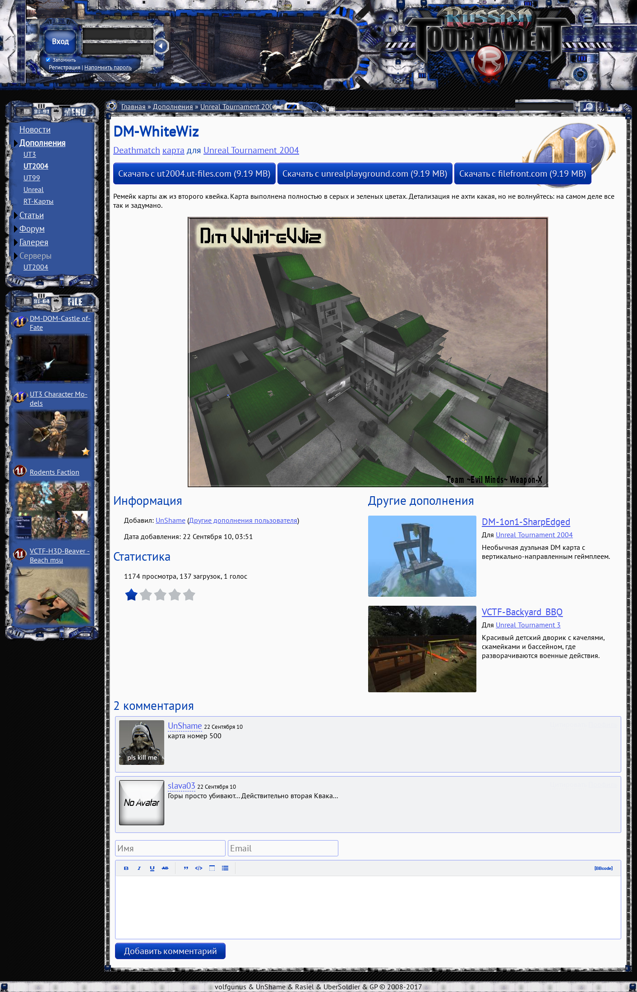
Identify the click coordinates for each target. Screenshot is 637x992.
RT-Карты (38, 201)
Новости (35, 129)
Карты (295, 106)
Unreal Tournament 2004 (238, 106)
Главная (133, 106)
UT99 (31, 177)
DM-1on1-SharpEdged (526, 522)
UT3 (29, 154)
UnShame (170, 520)
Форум (32, 228)
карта (173, 150)
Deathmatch (330, 106)
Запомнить (61, 60)
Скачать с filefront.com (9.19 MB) (522, 173)
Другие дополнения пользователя (243, 520)
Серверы (35, 255)
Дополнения (42, 142)
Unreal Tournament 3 (528, 624)
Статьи (31, 215)
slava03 (181, 785)
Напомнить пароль (108, 67)
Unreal (33, 189)
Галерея (33, 242)
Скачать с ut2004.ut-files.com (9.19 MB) (194, 173)
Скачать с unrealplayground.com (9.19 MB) (365, 173)
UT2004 (35, 165)
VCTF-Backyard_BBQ (522, 612)
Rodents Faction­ (54, 471)
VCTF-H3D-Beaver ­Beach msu (60, 555)
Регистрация (64, 67)
